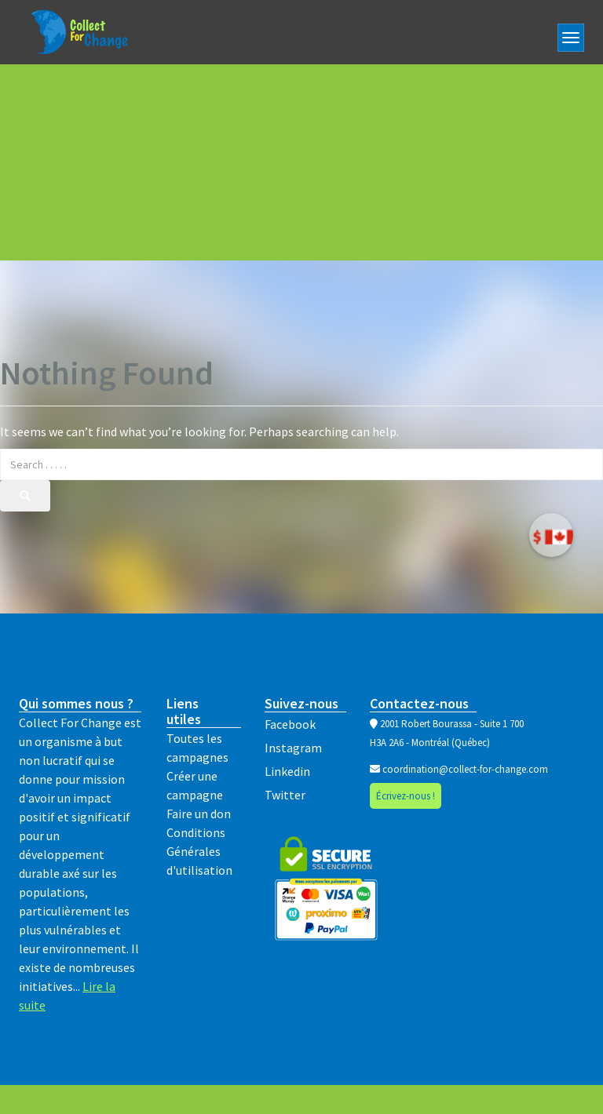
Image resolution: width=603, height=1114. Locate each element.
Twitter (285, 795)
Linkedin (287, 771)
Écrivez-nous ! (405, 796)
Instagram (293, 747)
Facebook (290, 724)
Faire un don (198, 813)
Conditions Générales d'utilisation (199, 851)
